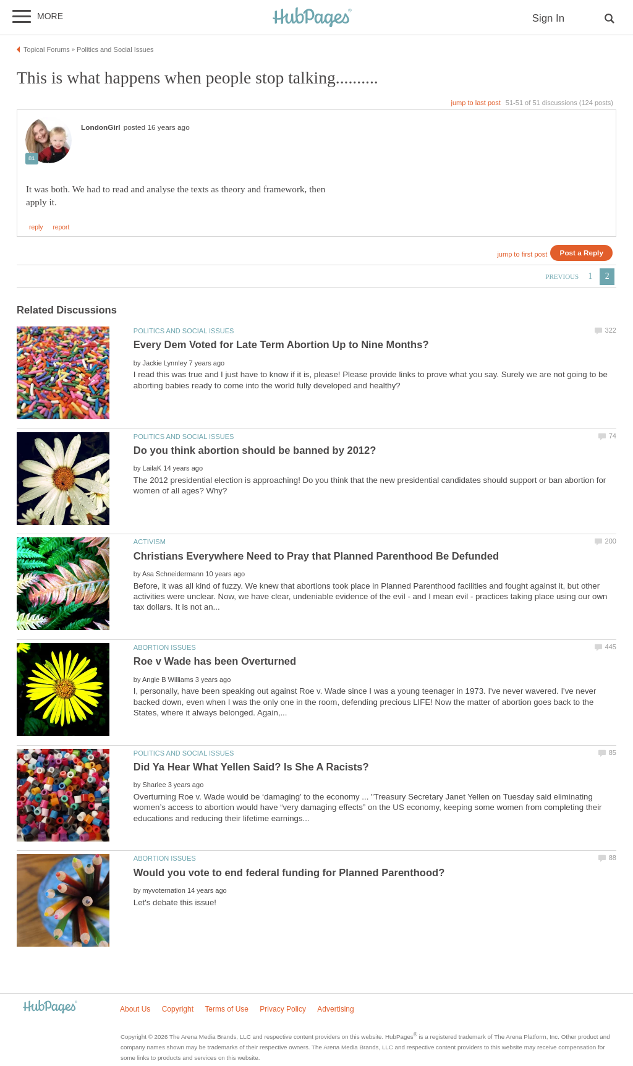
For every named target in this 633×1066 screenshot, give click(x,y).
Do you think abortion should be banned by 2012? (255, 450)
